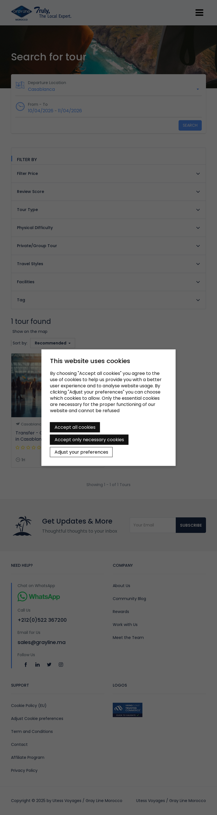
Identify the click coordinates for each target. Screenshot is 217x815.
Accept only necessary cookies (89, 439)
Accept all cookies (75, 427)
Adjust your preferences (81, 452)
